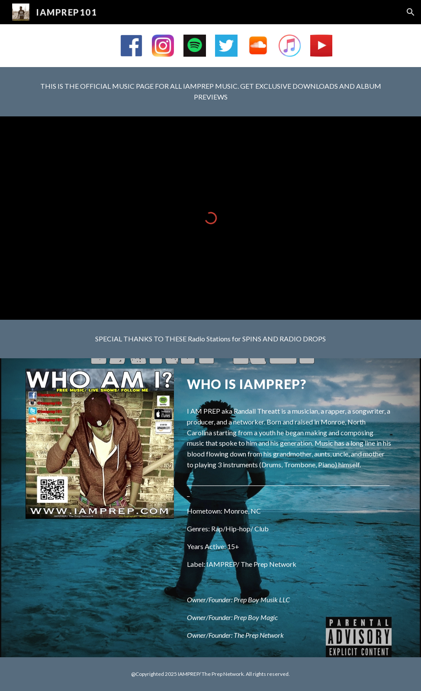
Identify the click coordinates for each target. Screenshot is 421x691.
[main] (210, 91)
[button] (410, 12)
